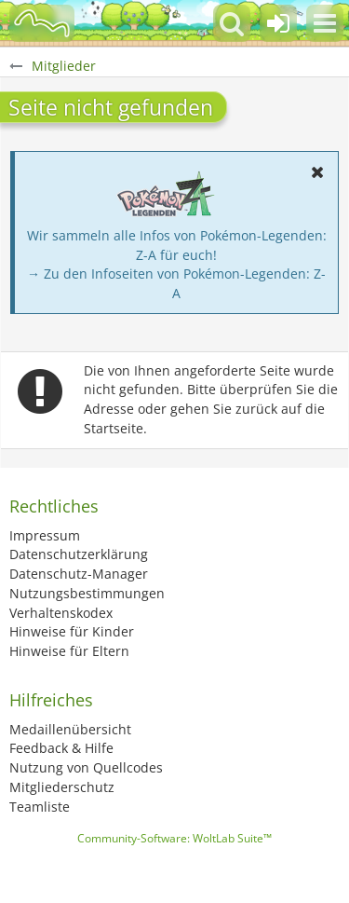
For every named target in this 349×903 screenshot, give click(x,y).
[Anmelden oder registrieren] (278, 23)
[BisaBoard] (42, 23)
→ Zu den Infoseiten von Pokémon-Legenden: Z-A (176, 283)
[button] (324, 23)
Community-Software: (174, 838)
